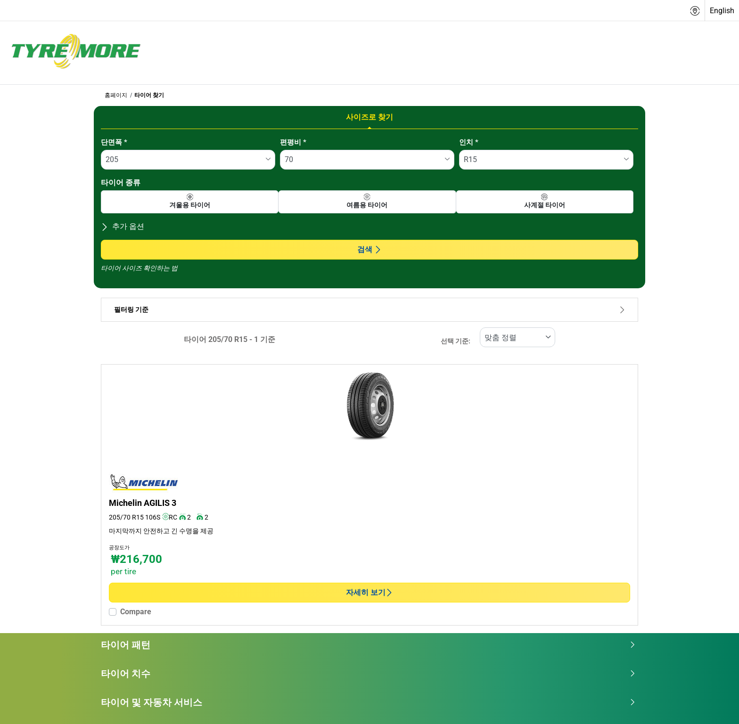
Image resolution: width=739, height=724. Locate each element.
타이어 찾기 (149, 95)
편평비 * (293, 142)
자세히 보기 (369, 592)
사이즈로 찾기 (369, 117)
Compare (135, 611)
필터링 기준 (369, 310)
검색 (369, 249)
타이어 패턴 (368, 645)
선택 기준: (455, 341)
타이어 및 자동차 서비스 (368, 702)
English (722, 10)
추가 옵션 (122, 226)
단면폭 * (114, 142)
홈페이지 (116, 95)
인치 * (468, 142)
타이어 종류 (120, 182)
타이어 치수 (368, 673)
